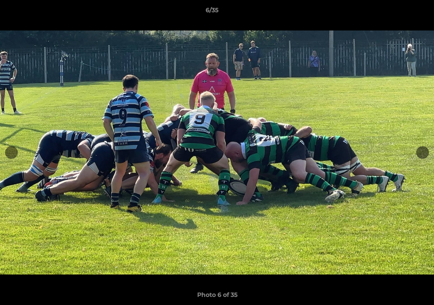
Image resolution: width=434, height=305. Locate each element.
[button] (398, 12)
